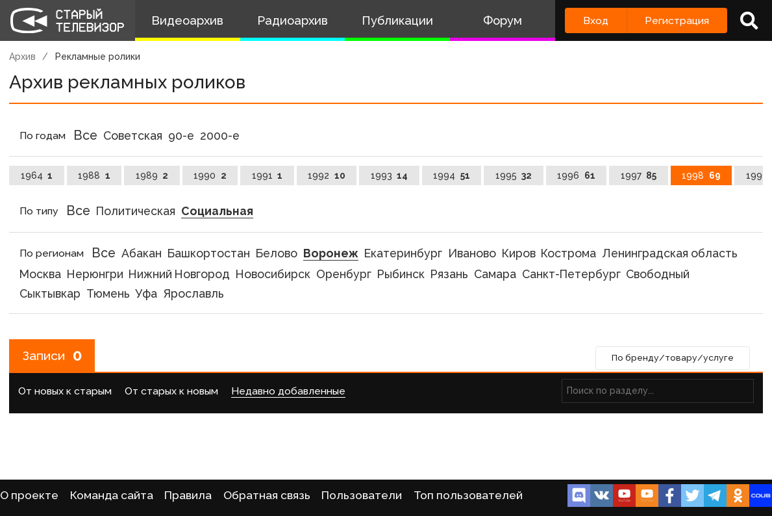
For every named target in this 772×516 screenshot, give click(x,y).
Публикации (397, 20)
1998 (701, 175)
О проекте (29, 495)
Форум (502, 20)
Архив (22, 56)
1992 (326, 175)
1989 (152, 175)
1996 (576, 175)
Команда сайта (111, 495)
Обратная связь (266, 495)
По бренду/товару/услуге (671, 359)
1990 (210, 175)
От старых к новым (171, 391)
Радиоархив (292, 20)
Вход (595, 20)
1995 (513, 175)
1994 (451, 175)
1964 (37, 175)
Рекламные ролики (97, 56)
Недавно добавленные (288, 391)
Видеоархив (187, 20)
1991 (267, 175)
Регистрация (677, 20)
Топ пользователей (468, 495)
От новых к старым (65, 391)
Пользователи (361, 495)
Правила (188, 495)
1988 (94, 175)
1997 (639, 175)
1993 (389, 175)
